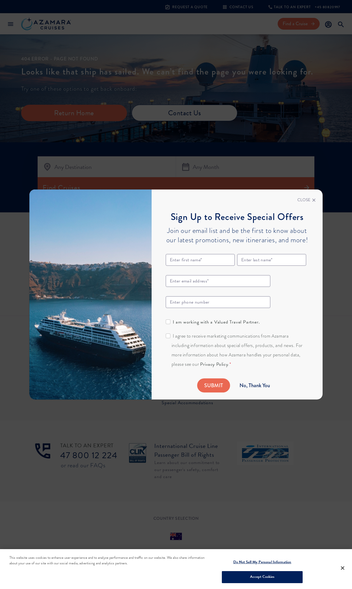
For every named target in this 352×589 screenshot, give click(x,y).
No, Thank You (254, 385)
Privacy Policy (214, 364)
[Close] (306, 200)
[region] (176, 569)
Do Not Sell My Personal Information (262, 562)
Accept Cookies (262, 577)
